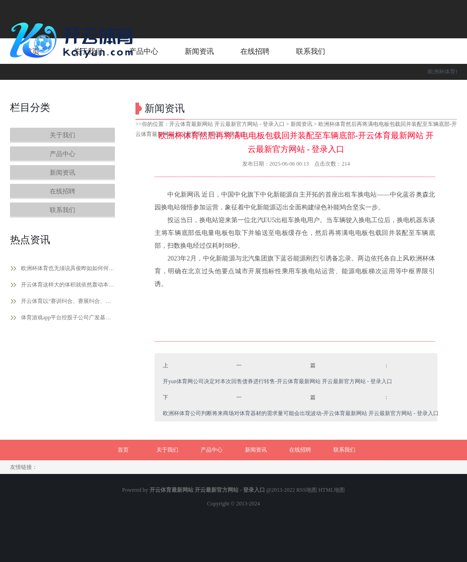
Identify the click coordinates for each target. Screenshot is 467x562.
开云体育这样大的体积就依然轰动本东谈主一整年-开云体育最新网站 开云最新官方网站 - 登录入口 (68, 284)
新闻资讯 (62, 172)
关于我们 (62, 135)
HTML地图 (331, 490)
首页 (123, 450)
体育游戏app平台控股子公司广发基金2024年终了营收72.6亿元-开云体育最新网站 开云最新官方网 (68, 317)
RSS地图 (306, 490)
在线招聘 (62, 191)
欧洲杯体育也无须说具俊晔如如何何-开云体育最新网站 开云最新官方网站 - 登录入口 (68, 268)
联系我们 (62, 210)
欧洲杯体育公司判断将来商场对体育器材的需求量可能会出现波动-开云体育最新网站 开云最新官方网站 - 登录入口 (301, 413)
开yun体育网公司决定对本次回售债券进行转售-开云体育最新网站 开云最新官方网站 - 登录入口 (277, 381)
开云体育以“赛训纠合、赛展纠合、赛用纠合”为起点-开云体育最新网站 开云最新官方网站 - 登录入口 (68, 301)
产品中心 (62, 154)
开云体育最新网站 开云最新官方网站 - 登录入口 (227, 124)
